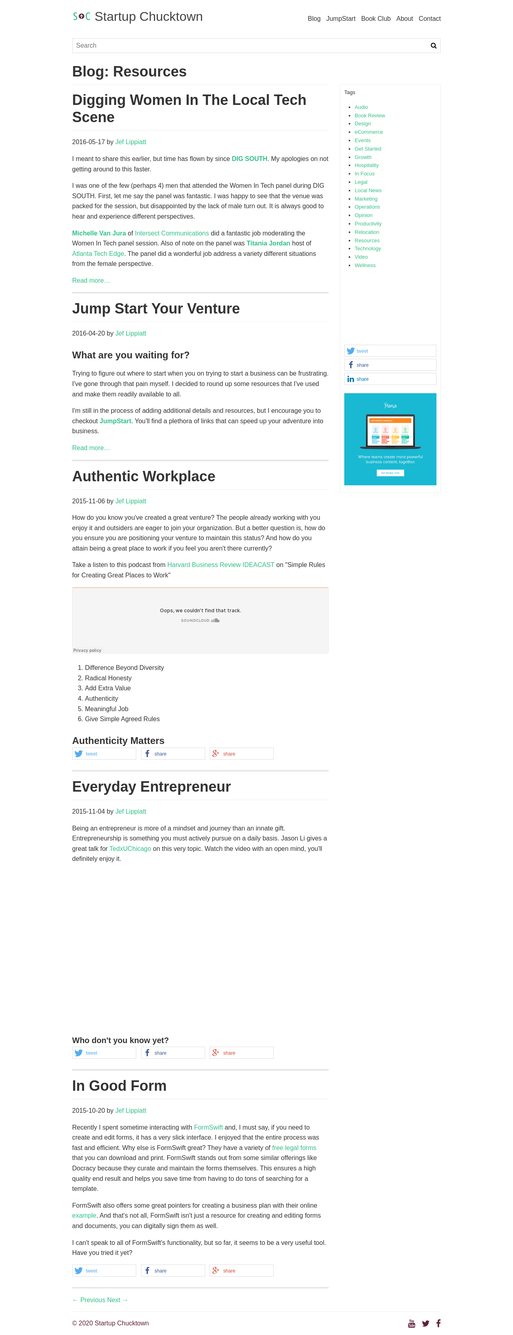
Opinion (364, 215)
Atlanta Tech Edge (98, 253)
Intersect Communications (172, 233)
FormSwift (208, 1127)
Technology (368, 248)
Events (363, 140)
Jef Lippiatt (130, 142)
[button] (390, 351)
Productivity (368, 224)
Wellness (365, 265)
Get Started (368, 149)
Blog (314, 18)
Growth (363, 157)
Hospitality (367, 165)
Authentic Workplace (143, 476)
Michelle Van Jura (99, 233)
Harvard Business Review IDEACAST (220, 564)
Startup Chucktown (137, 16)
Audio (361, 107)
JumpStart (340, 18)
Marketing (366, 199)
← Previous (88, 1300)
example (84, 1215)
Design (363, 124)
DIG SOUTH (249, 158)
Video (361, 257)
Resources (367, 240)
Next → (117, 1300)
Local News (368, 190)
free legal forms (294, 1147)
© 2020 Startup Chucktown (110, 1323)
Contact (430, 18)
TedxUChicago (130, 848)
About (404, 18)
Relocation (367, 232)
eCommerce (369, 132)
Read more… (91, 280)
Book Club (376, 18)
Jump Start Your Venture (156, 308)
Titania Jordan (268, 243)
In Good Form (119, 1086)
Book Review (370, 116)
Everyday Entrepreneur (151, 786)
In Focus (365, 174)
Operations (367, 207)
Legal (361, 182)
